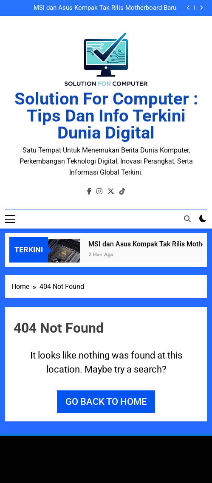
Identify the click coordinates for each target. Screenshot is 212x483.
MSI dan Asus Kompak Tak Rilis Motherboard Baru (105, 8)
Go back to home (106, 401)
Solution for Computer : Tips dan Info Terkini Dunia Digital (106, 116)
